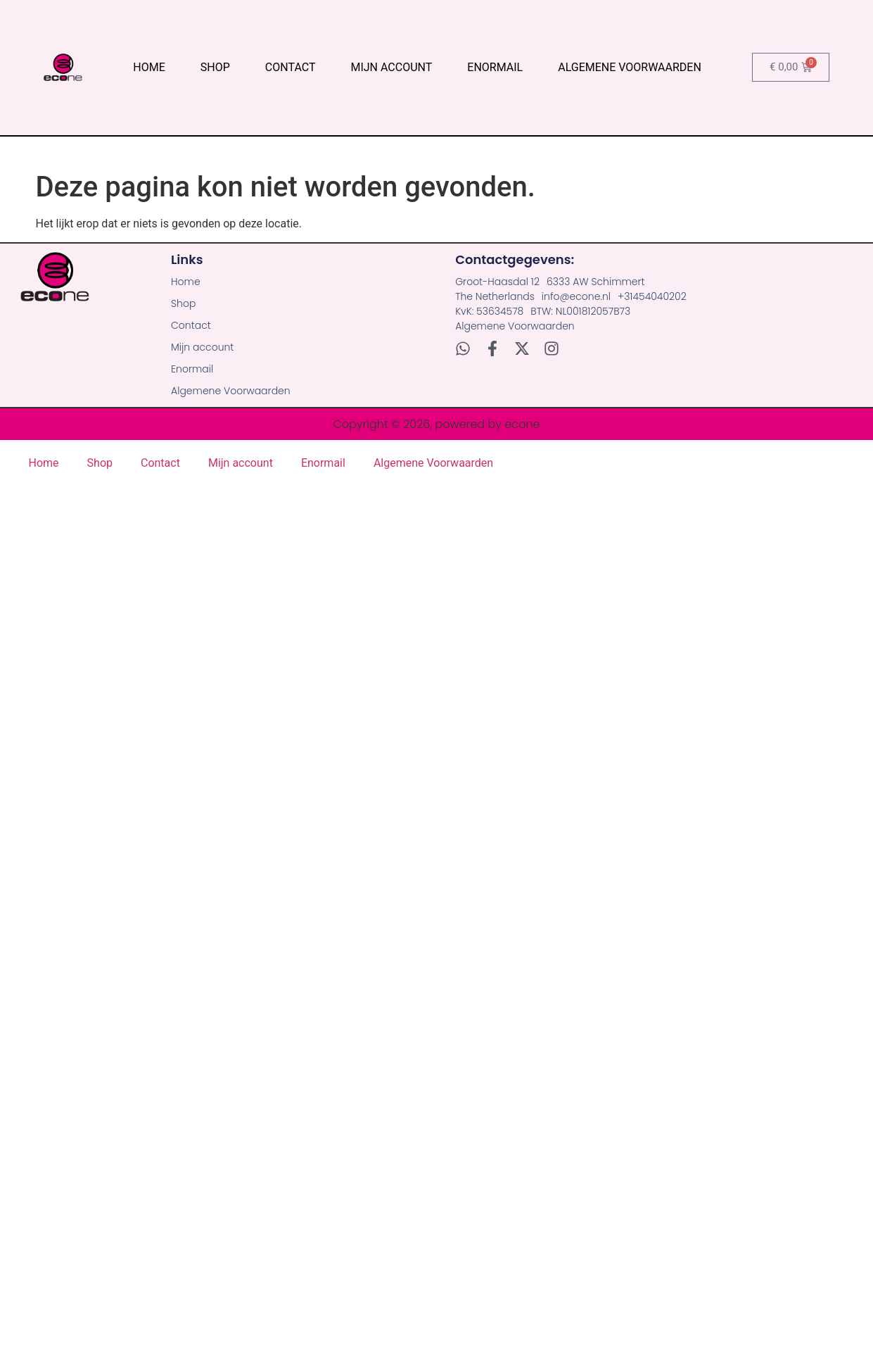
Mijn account (391, 67)
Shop (215, 67)
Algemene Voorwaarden (629, 67)
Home (149, 67)
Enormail (495, 67)
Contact (290, 67)
